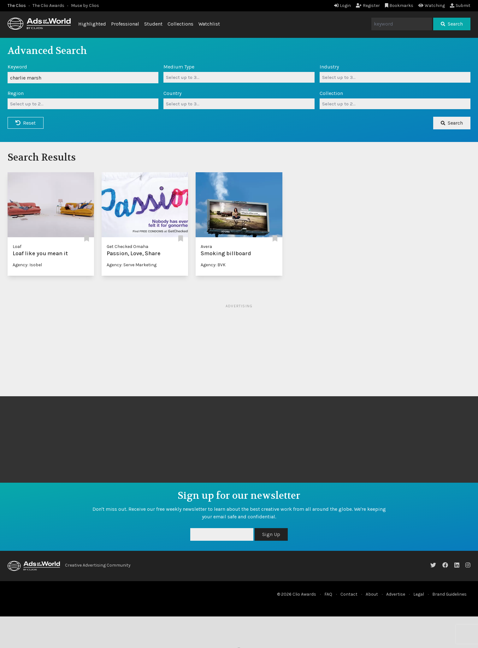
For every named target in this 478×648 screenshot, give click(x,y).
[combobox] (239, 77)
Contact (348, 594)
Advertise (395, 594)
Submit (460, 5)
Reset (25, 123)
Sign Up (271, 534)
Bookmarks (399, 5)
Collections (180, 24)
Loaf (17, 246)
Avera (206, 246)
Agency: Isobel (27, 265)
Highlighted (92, 24)
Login (342, 5)
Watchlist (209, 24)
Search (452, 24)
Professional (125, 24)
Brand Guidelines (449, 594)
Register (368, 5)
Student (153, 24)
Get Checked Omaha (127, 246)
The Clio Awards (48, 5)
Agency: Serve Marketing (131, 265)
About (372, 594)
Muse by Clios (85, 5)
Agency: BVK (213, 265)
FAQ (328, 594)
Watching (431, 5)
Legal (418, 594)
